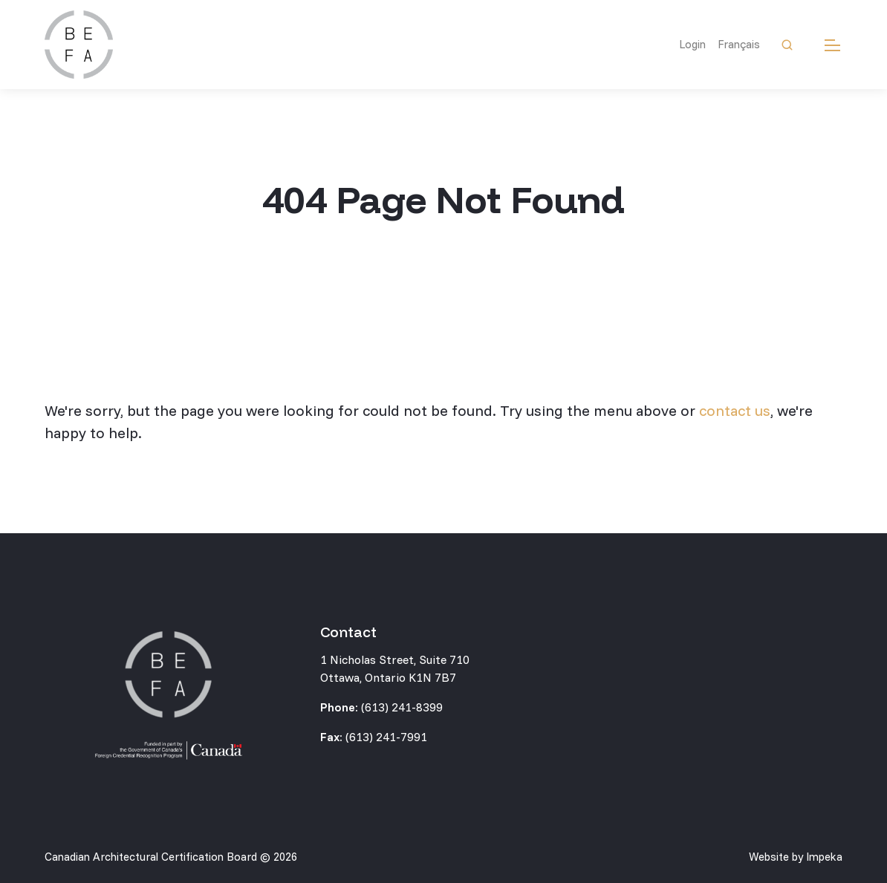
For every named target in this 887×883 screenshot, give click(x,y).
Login (692, 44)
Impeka (824, 857)
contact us (734, 410)
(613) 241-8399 (402, 707)
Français (739, 44)
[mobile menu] (832, 45)
